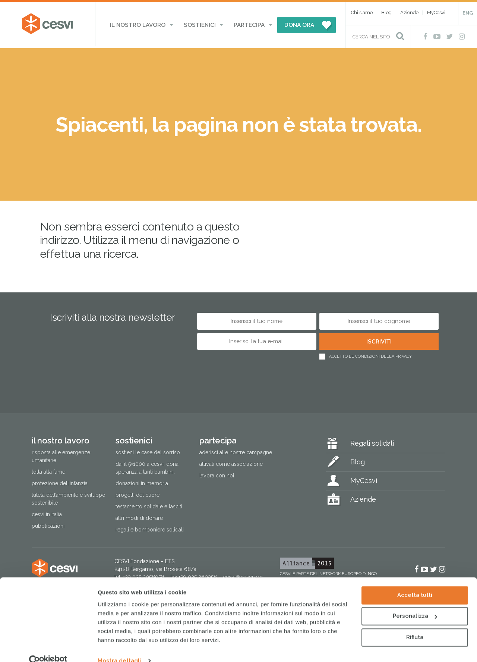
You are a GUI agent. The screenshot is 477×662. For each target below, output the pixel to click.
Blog (386, 12)
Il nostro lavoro (143, 24)
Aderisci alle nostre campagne (235, 451)
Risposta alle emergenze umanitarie (61, 455)
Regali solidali (372, 442)
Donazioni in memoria (142, 482)
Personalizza (415, 602)
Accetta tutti (414, 581)
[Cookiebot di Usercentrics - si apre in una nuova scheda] (48, 647)
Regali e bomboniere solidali (150, 528)
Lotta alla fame (48, 471)
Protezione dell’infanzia (60, 482)
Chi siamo (362, 12)
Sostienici (200, 24)
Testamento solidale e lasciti (149, 505)
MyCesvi (436, 12)
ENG (467, 13)
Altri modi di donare (139, 517)
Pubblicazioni (48, 525)
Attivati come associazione (231, 462)
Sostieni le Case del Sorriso (148, 451)
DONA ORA (292, 24)
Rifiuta (414, 624)
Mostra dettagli (120, 647)
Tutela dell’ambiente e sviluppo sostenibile (68, 498)
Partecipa (245, 24)
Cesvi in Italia (47, 513)
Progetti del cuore (137, 494)
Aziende (409, 12)
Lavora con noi (216, 474)
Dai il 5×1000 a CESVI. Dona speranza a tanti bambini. (147, 466)
